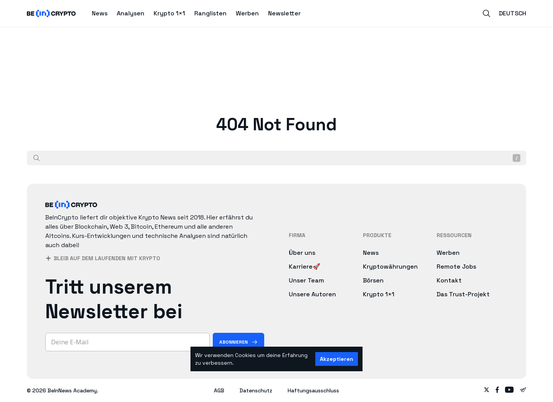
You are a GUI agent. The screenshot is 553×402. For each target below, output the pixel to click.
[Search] (486, 13)
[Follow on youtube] (509, 390)
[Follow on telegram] (523, 390)
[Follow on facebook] (497, 390)
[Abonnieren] (238, 342)
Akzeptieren (336, 358)
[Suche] (36, 158)
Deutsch (512, 13)
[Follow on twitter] (486, 390)
